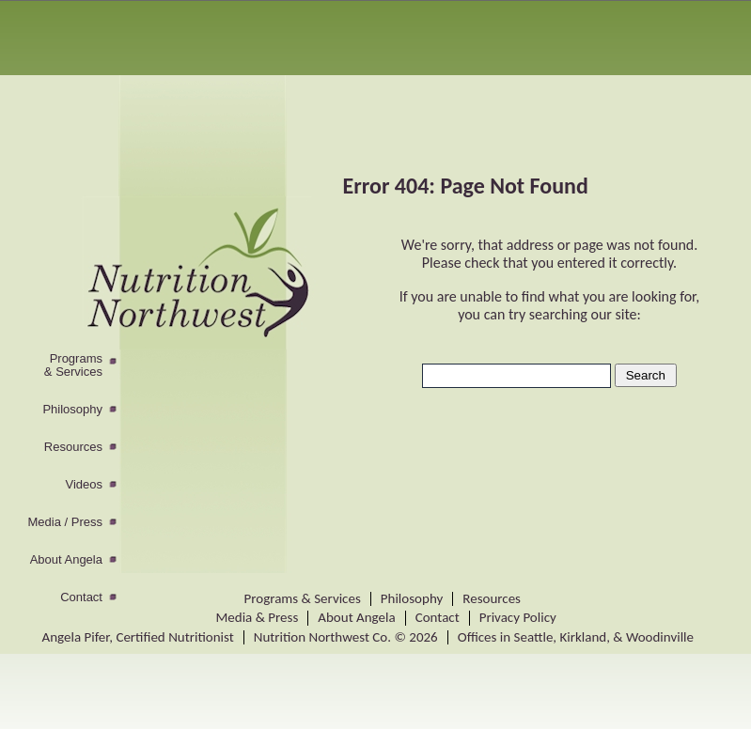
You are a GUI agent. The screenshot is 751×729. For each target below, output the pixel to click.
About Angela (66, 559)
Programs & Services (302, 598)
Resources (73, 447)
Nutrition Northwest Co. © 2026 (346, 636)
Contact (81, 597)
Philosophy (72, 409)
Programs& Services (73, 365)
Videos (83, 484)
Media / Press (65, 522)
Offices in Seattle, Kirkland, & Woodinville (576, 636)
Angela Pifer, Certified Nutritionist (138, 636)
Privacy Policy (517, 617)
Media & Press (257, 617)
